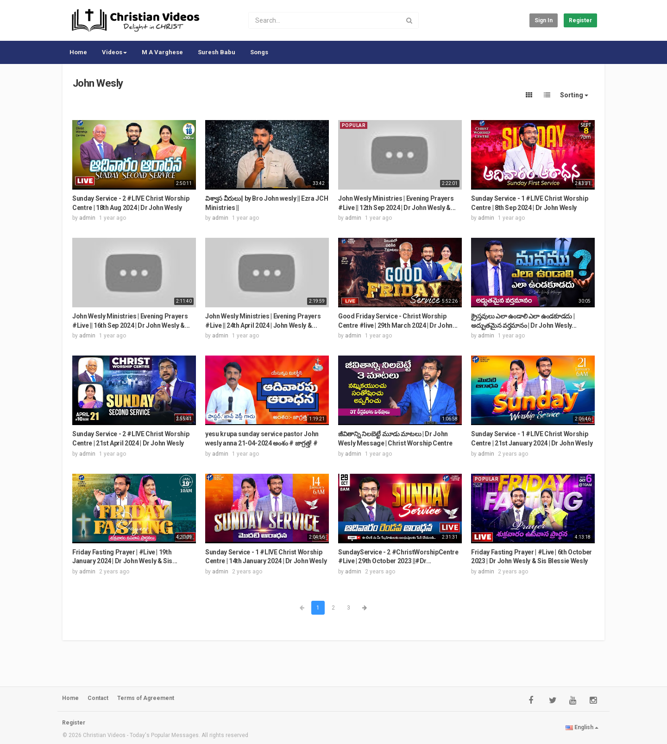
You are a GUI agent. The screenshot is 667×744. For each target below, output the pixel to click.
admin (87, 218)
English (582, 727)
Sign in (544, 20)
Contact (98, 698)
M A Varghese (162, 52)
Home (78, 52)
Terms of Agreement (145, 698)
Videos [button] (114, 52)
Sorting (574, 95)
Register (580, 20)
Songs (259, 52)
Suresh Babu (216, 52)
